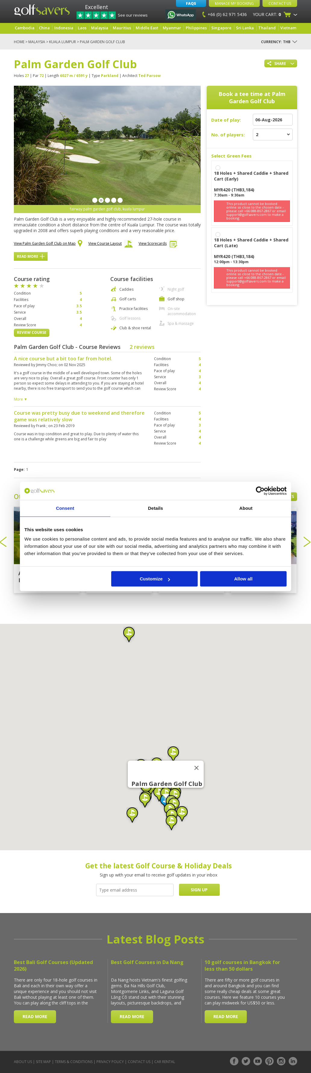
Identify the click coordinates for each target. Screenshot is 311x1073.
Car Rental (164, 1061)
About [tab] (246, 508)
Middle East (147, 27)
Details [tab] (155, 508)
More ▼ (20, 399)
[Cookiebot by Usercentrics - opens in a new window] (260, 490)
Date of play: (226, 120)
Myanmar (172, 27)
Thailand (267, 27)
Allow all (243, 578)
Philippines (196, 27)
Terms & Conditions (74, 1061)
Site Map (43, 1061)
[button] (132, 815)
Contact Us (280, 3)
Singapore (221, 27)
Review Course (31, 332)
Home (19, 41)
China (44, 27)
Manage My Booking (234, 3)
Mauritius (122, 27)
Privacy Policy (110, 1061)
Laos (82, 27)
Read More (31, 256)
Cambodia (24, 27)
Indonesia (63, 27)
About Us (23, 1061)
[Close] (196, 768)
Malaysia (99, 27)
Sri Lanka (245, 27)
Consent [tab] (65, 508)
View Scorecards (158, 245)
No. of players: (228, 135)
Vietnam (288, 27)
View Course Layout (110, 245)
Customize (155, 578)
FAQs (191, 3)
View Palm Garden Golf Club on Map (48, 244)
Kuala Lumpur (62, 41)
